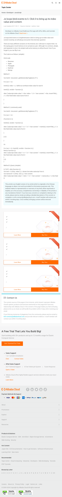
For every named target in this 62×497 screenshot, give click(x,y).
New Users (15, 452)
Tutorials (52, 461)
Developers (34, 461)
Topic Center (6, 461)
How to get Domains (30, 449)
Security (13, 440)
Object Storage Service (37, 437)
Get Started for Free (12, 343)
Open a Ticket (10, 369)
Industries (26, 461)
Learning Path (6, 452)
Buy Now (44, 235)
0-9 (54, 473)
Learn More (17, 235)
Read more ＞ (23, 33)
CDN (19, 437)
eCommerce (49, 437)
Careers (4, 484)
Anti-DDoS (25, 437)
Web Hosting (6, 440)
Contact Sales (18, 359)
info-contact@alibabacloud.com (14, 316)
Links (40, 484)
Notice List (33, 484)
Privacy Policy (19, 484)
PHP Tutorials (6, 464)
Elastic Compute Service (9, 437)
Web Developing (44, 461)
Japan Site (5, 449)
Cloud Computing (16, 461)
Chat (7, 359)
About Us (11, 484)
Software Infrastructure (45, 449)
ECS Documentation (15, 449)
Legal (27, 484)
